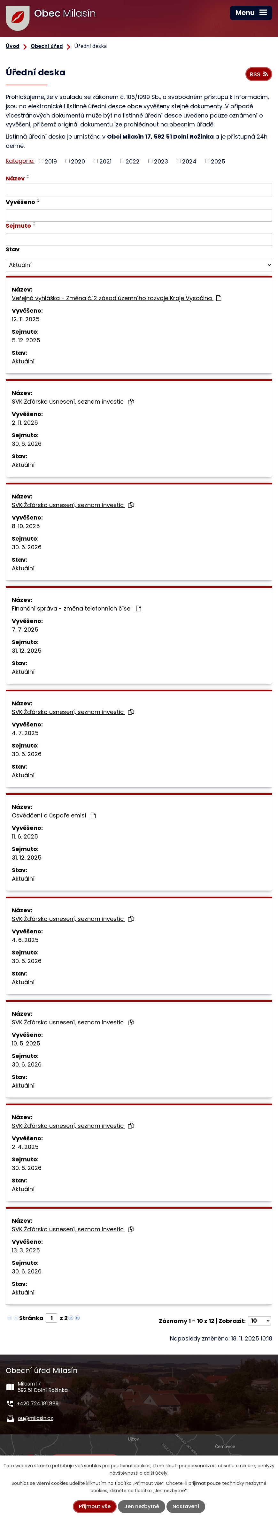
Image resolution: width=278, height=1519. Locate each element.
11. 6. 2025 (25, 836)
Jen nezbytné (141, 1506)
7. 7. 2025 (25, 630)
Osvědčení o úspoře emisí (54, 815)
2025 (218, 161)
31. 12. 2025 (27, 651)
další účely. (156, 1473)
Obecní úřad (47, 45)
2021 (105, 161)
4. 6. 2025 (25, 940)
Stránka (31, 1318)
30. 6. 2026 (27, 444)
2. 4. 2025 (25, 1147)
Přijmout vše (95, 1506)
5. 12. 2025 (26, 340)
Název (15, 178)
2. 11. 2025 (25, 423)
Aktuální (23, 361)
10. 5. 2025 (26, 1043)
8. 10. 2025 (26, 526)
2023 (161, 161)
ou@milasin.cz (35, 1418)
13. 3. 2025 (26, 1250)
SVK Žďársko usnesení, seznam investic (73, 402)
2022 (133, 161)
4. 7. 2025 (25, 733)
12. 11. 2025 (26, 319)
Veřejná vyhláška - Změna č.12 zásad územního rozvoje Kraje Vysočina (116, 298)
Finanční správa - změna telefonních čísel (76, 608)
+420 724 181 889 (37, 1403)
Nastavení (186, 1506)
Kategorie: (20, 161)
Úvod (12, 45)
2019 (51, 161)
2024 (189, 161)
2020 (78, 161)
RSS (259, 74)
